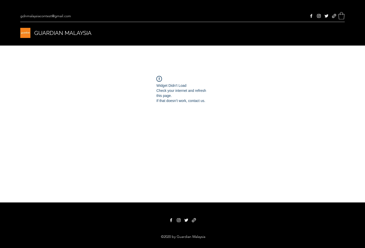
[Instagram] (318, 15)
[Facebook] (311, 15)
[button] (341, 15)
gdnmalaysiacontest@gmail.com (45, 16)
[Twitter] (326, 15)
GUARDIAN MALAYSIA (63, 33)
